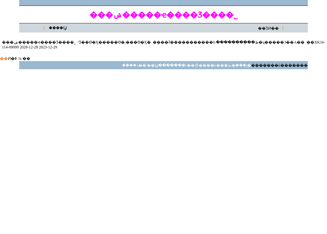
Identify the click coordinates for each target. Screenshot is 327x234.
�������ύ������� (279, 65)
